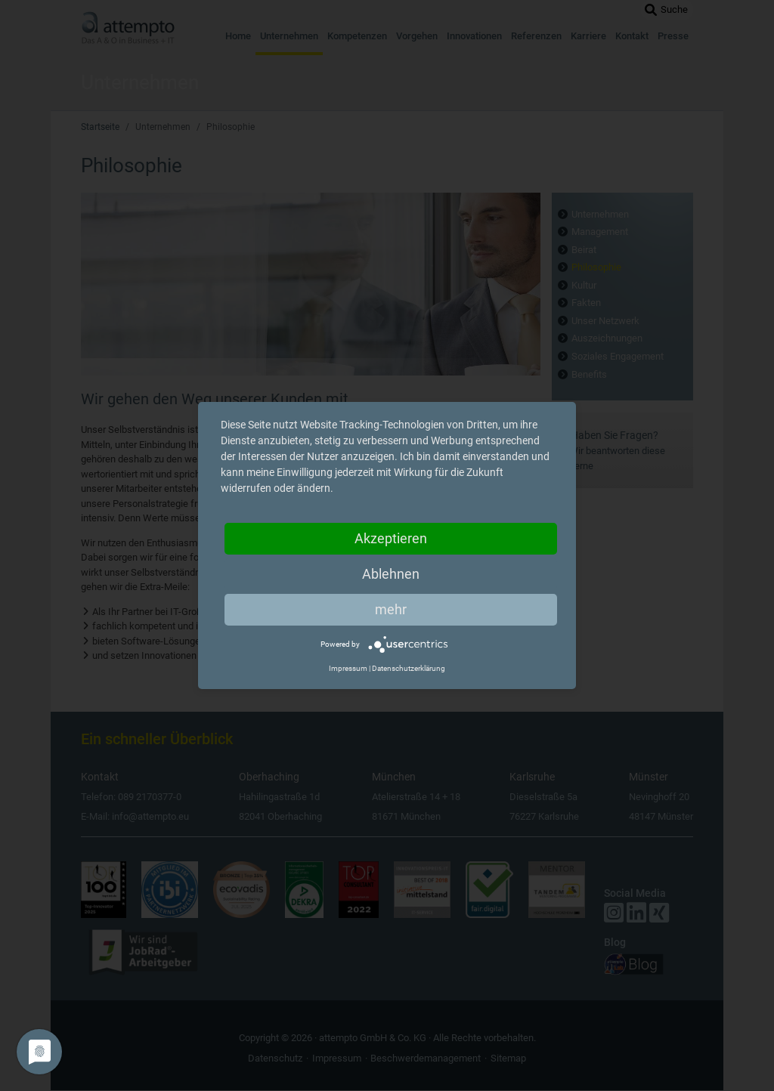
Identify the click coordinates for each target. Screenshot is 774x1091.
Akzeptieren (390, 538)
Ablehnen (391, 574)
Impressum (348, 668)
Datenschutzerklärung (408, 668)
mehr (391, 609)
